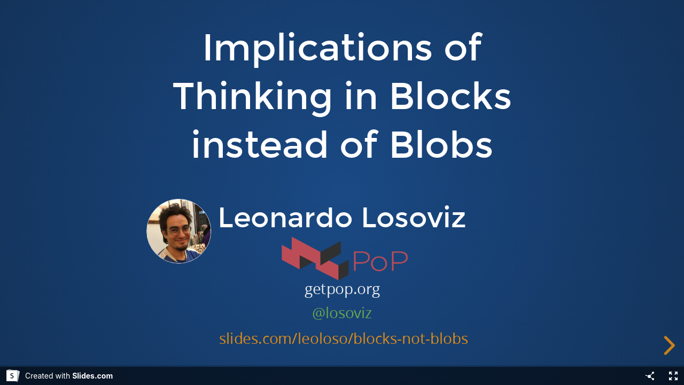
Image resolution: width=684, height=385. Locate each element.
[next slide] (671, 345)
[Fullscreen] (673, 376)
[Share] (649, 376)
